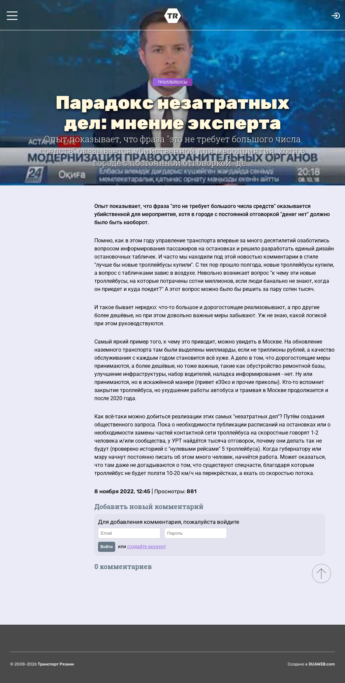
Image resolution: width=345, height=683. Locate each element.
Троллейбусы (172, 82)
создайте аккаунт (146, 546)
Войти (106, 546)
